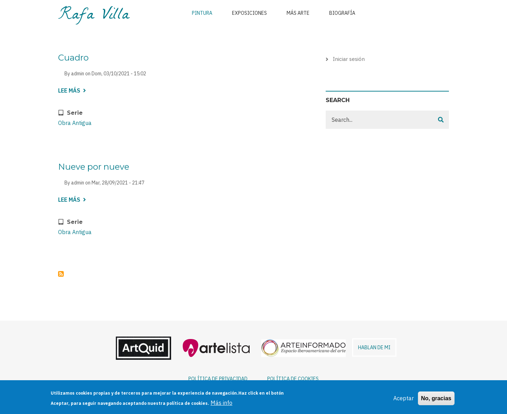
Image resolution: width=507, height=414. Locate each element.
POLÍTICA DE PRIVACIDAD (218, 379)
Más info (221, 405)
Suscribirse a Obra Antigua (61, 274)
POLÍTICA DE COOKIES (293, 379)
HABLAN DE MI (374, 347)
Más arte (298, 13)
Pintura (202, 13)
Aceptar (403, 401)
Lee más (72, 91)
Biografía (342, 13)
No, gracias (436, 401)
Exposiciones (249, 13)
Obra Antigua (75, 122)
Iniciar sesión (349, 59)
